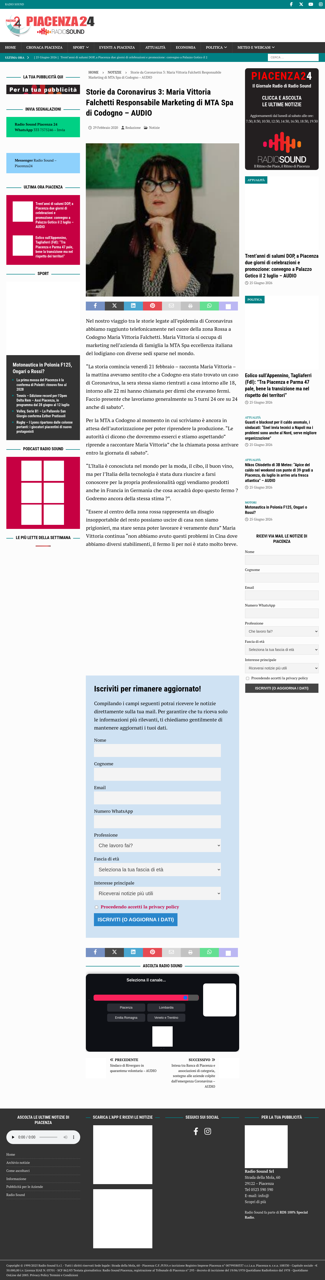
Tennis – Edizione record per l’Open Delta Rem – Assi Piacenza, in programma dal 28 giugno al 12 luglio (43, 400)
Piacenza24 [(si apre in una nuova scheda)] (23, 165)
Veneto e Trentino (166, 1017)
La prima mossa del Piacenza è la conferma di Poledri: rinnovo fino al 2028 (42, 384)
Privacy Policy (39, 1275)
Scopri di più (255, 1201)
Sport (78, 47)
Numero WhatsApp (113, 811)
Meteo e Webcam (253, 47)
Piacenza (126, 1007)
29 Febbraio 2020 (105, 127)
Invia (61, 129)
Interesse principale (114, 883)
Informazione (16, 1179)
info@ (263, 1195)
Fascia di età (106, 859)
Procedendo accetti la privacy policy (140, 907)
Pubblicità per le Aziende (24, 1186)
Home (10, 47)
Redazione (133, 127)
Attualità (155, 47)
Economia (186, 47)
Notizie (154, 127)
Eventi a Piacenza (117, 47)
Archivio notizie (18, 1162)
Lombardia (166, 1007)
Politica (214, 47)
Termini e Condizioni (64, 1275)
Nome (100, 740)
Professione (106, 835)
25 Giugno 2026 (261, 283)
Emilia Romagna (126, 1017)
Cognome (103, 763)
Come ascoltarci (18, 1170)
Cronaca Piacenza (44, 47)
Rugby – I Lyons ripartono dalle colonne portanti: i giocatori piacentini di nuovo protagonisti (45, 427)
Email (100, 787)
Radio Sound (14, 4)
